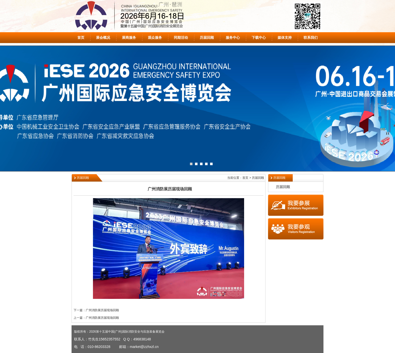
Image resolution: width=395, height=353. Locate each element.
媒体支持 (285, 38)
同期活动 (181, 38)
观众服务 (155, 38)
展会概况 (103, 38)
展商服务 (129, 38)
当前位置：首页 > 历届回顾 (245, 178)
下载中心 (259, 38)
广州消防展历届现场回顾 (102, 310)
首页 (80, 38)
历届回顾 (207, 38)
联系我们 (311, 38)
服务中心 (233, 38)
